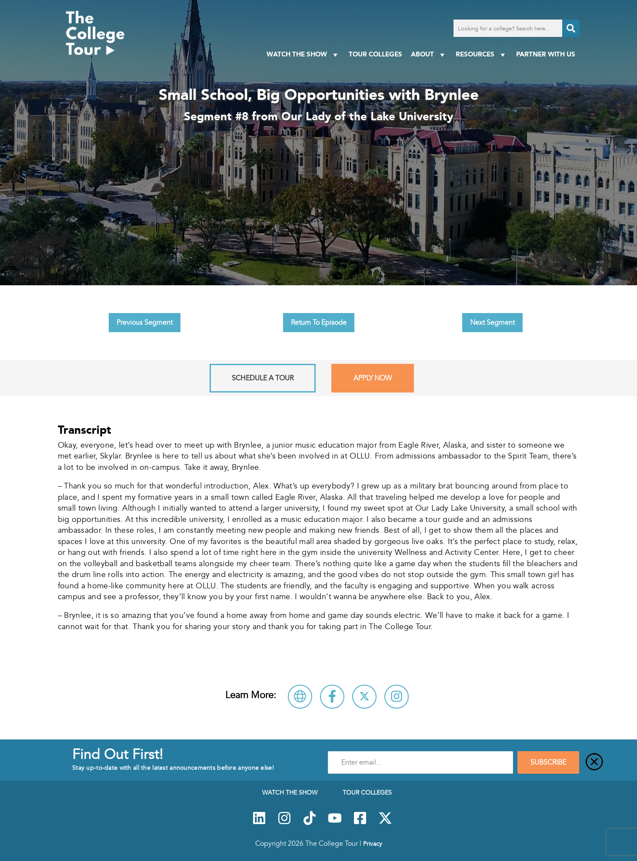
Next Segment (492, 322)
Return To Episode (319, 322)
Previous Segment (145, 322)
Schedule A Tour (262, 378)
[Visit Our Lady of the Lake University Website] (300, 697)
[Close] (594, 762)
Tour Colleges (375, 54)
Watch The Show (303, 54)
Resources (481, 54)
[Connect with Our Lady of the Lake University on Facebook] (332, 697)
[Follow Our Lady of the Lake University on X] (364, 697)
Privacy (372, 844)
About (429, 54)
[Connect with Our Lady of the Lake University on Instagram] (396, 697)
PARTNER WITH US (545, 54)
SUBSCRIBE (548, 762)
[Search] (571, 28)
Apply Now (373, 378)
